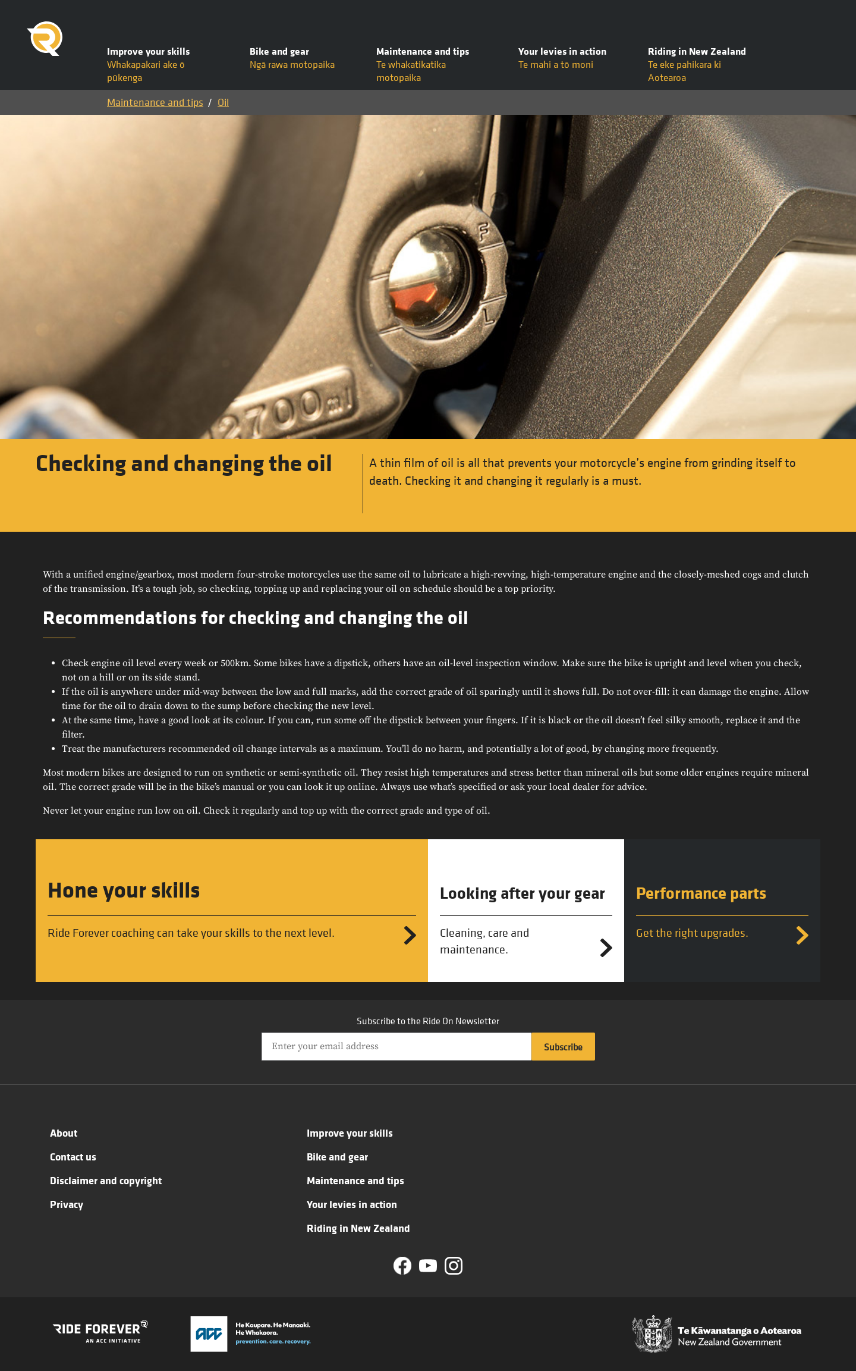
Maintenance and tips (155, 102)
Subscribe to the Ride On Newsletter (428, 1021)
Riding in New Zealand (358, 1228)
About (63, 1132)
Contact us (73, 1156)
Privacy (66, 1204)
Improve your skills (350, 1132)
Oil (223, 102)
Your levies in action (352, 1204)
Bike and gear (337, 1156)
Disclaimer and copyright (106, 1180)
